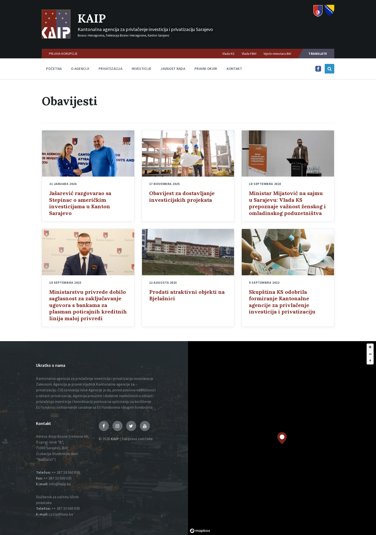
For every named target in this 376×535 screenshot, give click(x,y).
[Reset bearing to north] (370, 360)
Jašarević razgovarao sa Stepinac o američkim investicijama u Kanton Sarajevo (80, 203)
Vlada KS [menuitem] (228, 53)
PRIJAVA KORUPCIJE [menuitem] (63, 53)
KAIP (92, 18)
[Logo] (56, 37)
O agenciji (80, 68)
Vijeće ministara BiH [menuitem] (277, 53)
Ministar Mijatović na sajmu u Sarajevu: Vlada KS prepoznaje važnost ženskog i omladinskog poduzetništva (287, 203)
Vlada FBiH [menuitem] (249, 53)
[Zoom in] (370, 347)
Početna (54, 68)
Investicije (141, 68)
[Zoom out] (370, 354)
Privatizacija (110, 68)
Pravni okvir (205, 68)
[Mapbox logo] (200, 531)
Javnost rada (173, 68)
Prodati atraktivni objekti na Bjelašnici (187, 295)
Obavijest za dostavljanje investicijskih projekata (182, 196)
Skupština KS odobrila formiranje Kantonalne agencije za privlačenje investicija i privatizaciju (282, 302)
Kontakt (234, 68)
